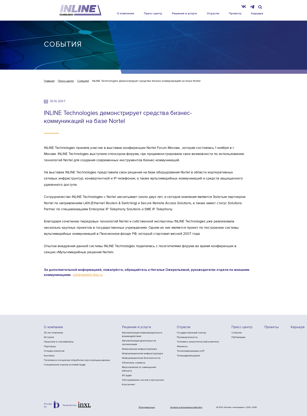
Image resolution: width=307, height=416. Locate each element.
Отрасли (213, 13)
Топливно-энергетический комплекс (198, 341)
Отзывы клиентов (54, 351)
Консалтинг (128, 384)
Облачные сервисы (133, 362)
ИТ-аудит (127, 375)
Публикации (238, 337)
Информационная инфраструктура (142, 353)
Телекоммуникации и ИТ (191, 351)
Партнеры (50, 346)
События (236, 332)
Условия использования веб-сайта (186, 407)
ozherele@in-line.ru (88, 275)
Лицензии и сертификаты (59, 341)
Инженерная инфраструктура (139, 349)
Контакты (49, 355)
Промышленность (187, 337)
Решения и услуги (184, 13)
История (49, 337)
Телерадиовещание (188, 355)
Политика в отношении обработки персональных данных (77, 360)
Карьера (257, 13)
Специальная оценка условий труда (64, 364)
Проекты (235, 13)
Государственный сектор (191, 332)
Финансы (182, 346)
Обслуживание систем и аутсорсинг (143, 380)
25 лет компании (53, 332)
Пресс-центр (153, 13)
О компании (125, 13)
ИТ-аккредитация (147, 407)
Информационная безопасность (141, 358)
